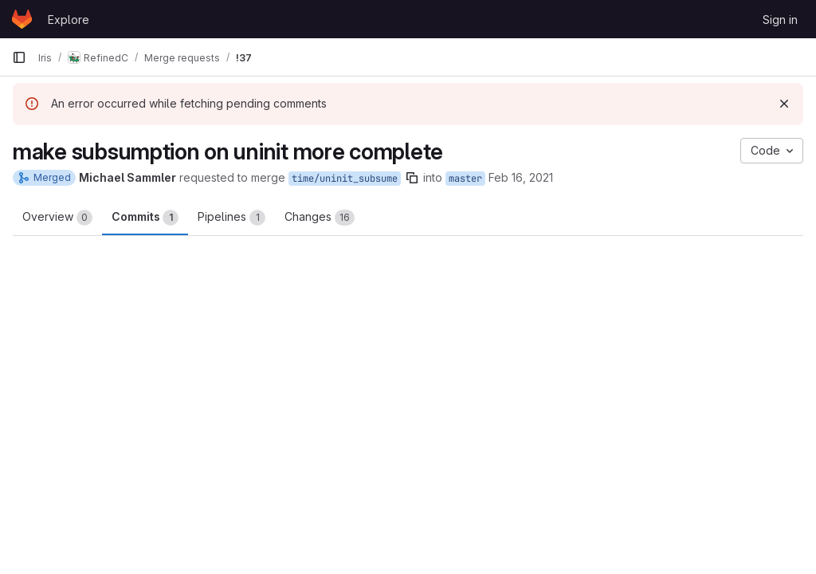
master (465, 178)
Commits (145, 218)
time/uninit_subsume (345, 178)
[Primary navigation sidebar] (19, 57)
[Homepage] (22, 19)
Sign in (780, 19)
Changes (319, 218)
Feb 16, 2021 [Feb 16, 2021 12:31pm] (520, 177)
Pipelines (231, 218)
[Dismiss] (784, 103)
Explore (68, 19)
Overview (57, 218)
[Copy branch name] (412, 177)
